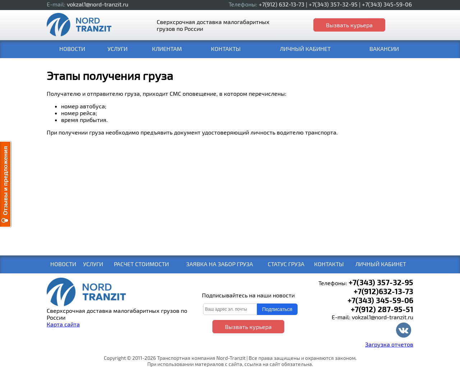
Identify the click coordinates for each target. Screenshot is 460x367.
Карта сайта (63, 324)
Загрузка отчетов (389, 344)
